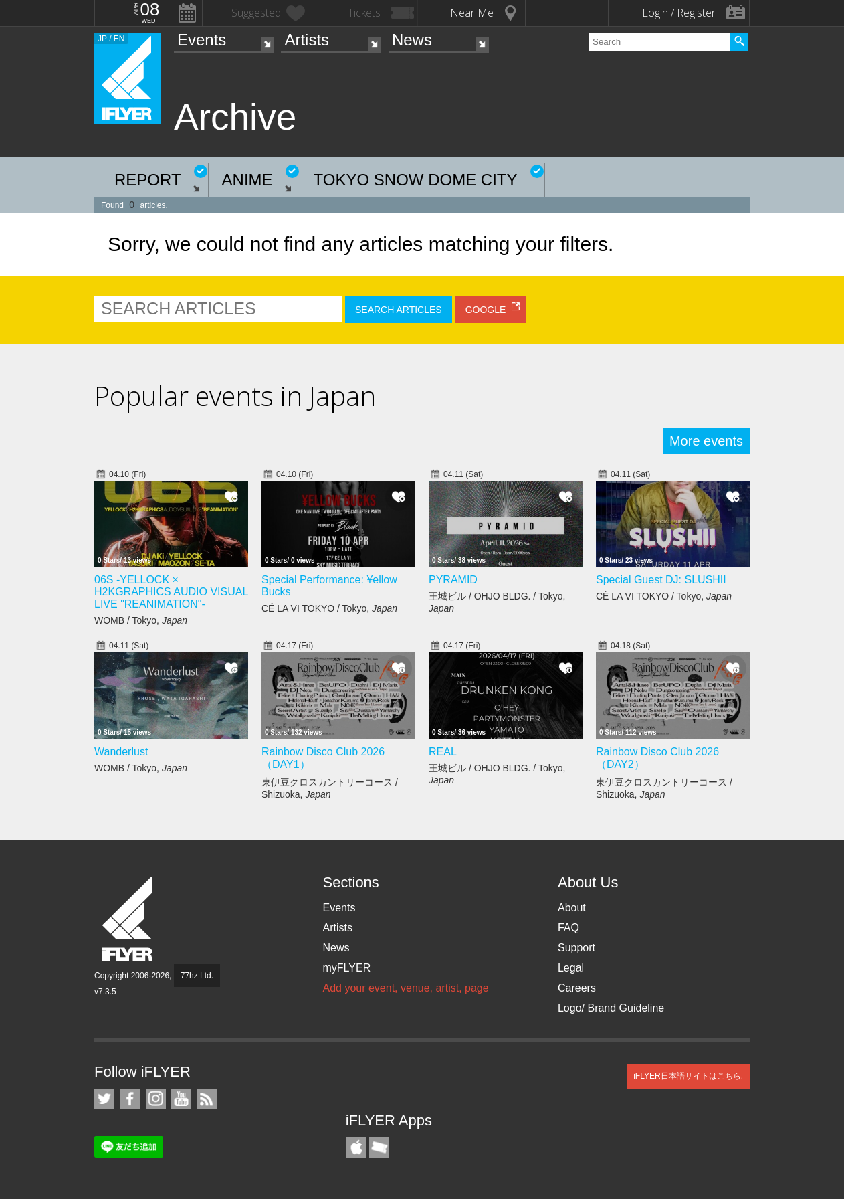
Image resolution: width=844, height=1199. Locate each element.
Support (576, 947)
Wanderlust (121, 751)
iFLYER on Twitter (104, 1099)
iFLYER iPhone (356, 1147)
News (412, 40)
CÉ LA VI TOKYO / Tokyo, (329, 608)
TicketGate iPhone (379, 1147)
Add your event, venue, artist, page (405, 988)
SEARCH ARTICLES (398, 309)
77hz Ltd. (197, 975)
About (572, 907)
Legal (571, 968)
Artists (306, 40)
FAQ (568, 927)
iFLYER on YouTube (181, 1099)
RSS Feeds (207, 1099)
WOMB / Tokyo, (140, 620)
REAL (443, 751)
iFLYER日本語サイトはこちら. (688, 1076)
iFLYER (128, 919)
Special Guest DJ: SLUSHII (661, 579)
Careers (577, 988)
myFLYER (346, 968)
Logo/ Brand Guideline (611, 1008)
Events (201, 40)
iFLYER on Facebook (130, 1099)
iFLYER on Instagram (156, 1099)
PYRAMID (453, 579)
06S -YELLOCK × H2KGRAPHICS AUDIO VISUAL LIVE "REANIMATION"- (171, 592)
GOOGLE (485, 309)
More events (706, 441)
